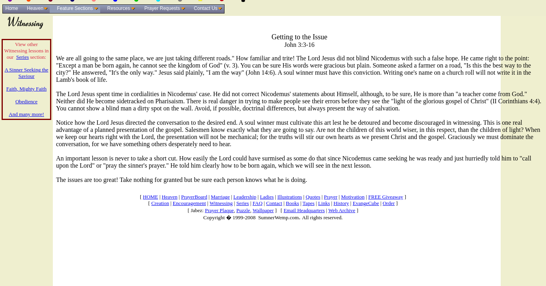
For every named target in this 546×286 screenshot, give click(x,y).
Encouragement (189, 203)
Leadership (244, 197)
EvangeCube (365, 203)
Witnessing (221, 203)
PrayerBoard (194, 197)
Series (22, 57)
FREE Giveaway (385, 197)
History (341, 203)
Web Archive (341, 210)
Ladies (267, 197)
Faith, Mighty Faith (26, 89)
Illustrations (289, 197)
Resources (118, 8)
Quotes (313, 197)
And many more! (26, 114)
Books (292, 203)
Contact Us (205, 8)
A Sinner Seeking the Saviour (26, 73)
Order (389, 203)
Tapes (308, 203)
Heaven (35, 8)
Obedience (26, 101)
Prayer (330, 197)
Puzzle (243, 210)
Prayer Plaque (219, 210)
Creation (160, 203)
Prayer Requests (162, 8)
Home (11, 8)
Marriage (220, 197)
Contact (274, 203)
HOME (150, 197)
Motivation (352, 197)
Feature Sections (75, 8)
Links (324, 203)
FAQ (258, 203)
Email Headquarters (304, 210)
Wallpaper (263, 210)
